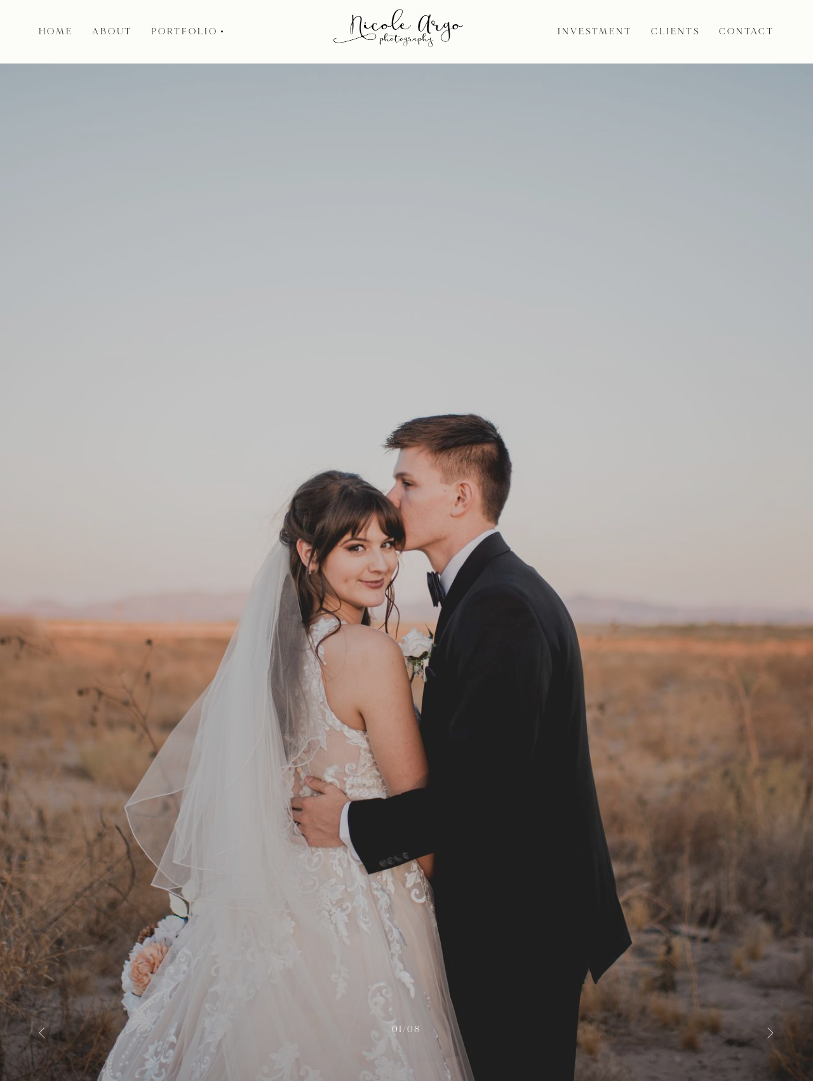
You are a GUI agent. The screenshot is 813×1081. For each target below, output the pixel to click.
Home (56, 31)
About (112, 31)
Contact (746, 31)
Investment (595, 31)
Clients (676, 31)
